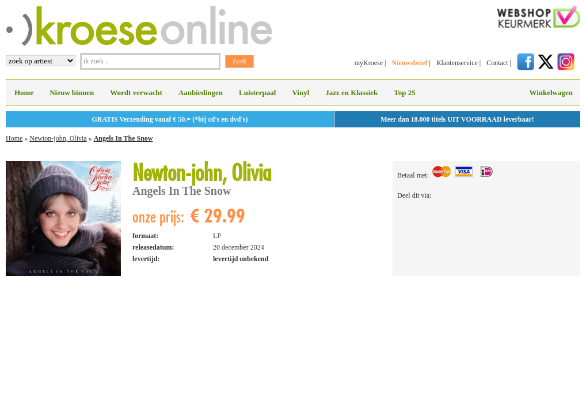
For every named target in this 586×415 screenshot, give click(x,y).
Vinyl (300, 92)
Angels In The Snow (123, 138)
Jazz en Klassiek (351, 92)
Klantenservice (457, 63)
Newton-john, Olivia (57, 138)
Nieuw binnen (72, 92)
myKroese (369, 63)
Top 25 (404, 92)
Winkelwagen (551, 92)
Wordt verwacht (136, 92)
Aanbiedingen (200, 92)
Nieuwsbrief (409, 63)
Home (23, 92)
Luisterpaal (257, 92)
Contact (497, 63)
